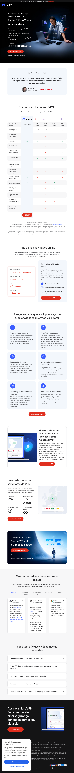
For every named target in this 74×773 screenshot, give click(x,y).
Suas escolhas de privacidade (35, 768)
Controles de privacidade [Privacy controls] (16, 766)
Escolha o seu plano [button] (37, 414)
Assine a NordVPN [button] (15, 51)
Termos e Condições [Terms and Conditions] (20, 558)
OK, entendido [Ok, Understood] (16, 762)
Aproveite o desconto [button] (27, 215)
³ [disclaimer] (24, 29)
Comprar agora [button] (15, 729)
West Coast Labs (53, 752)
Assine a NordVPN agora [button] (50, 298)
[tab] (14, 593)
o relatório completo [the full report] (57, 224)
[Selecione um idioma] (59, 768)
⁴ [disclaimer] (15, 40)
